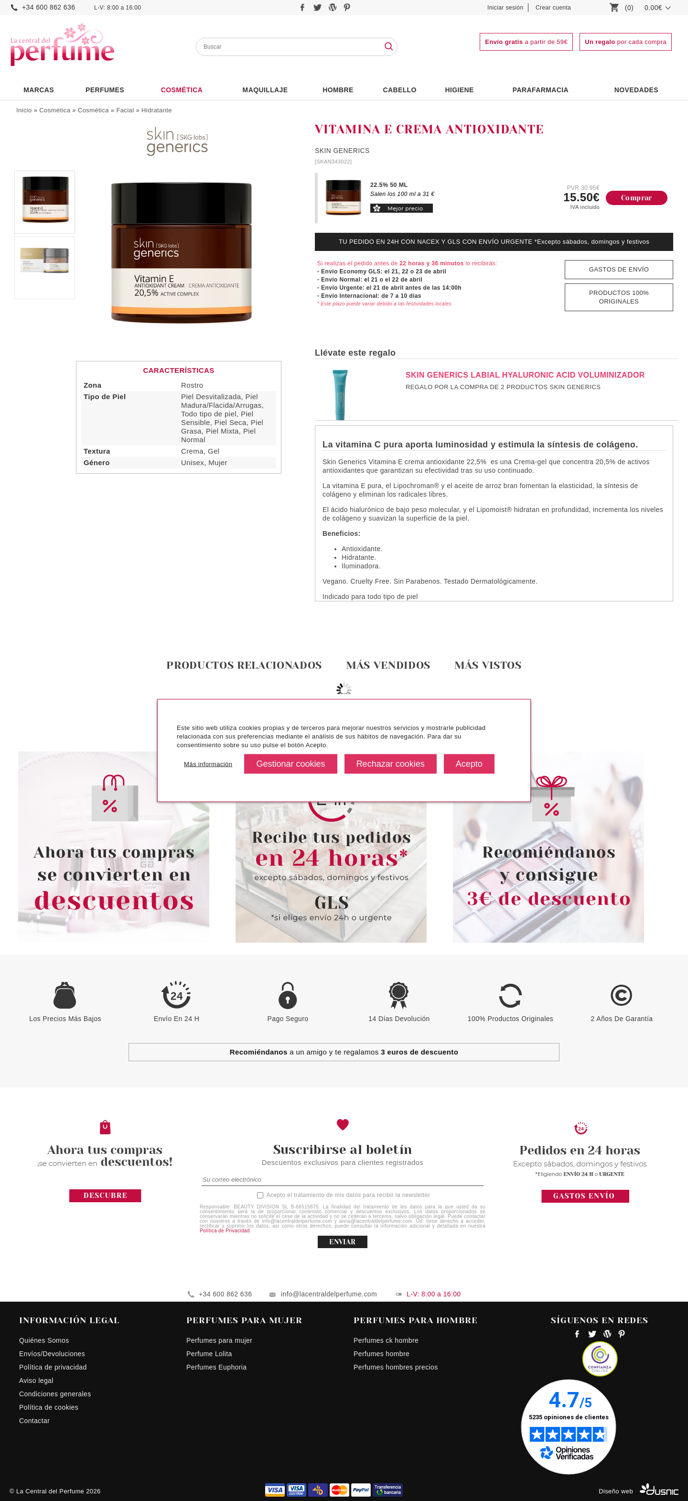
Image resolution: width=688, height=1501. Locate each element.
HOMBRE (338, 90)
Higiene (459, 90)
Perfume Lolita (209, 1354)
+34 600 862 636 (48, 7)
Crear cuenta (553, 7)
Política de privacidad (53, 1367)
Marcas (38, 90)
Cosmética (182, 90)
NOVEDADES (636, 90)
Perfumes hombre (381, 1354)
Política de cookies (48, 1407)
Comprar (636, 198)
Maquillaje (265, 90)
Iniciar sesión (505, 7)
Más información (208, 763)
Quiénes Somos (44, 1340)
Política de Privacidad (225, 1230)
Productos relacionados (244, 665)
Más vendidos (388, 665)
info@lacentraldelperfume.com (329, 1294)
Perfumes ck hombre (386, 1340)
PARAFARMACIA (541, 90)
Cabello (399, 90)
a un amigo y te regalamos (344, 1052)
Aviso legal (36, 1380)
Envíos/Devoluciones (52, 1354)
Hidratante (156, 110)
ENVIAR (342, 1242)
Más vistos (488, 665)
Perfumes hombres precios (396, 1367)
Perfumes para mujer (219, 1340)
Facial (125, 110)
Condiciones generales (55, 1394)
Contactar (34, 1421)
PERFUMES (105, 90)
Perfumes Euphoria (216, 1367)
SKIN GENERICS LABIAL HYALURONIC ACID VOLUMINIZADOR (525, 375)
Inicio (24, 110)
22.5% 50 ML (389, 185)
